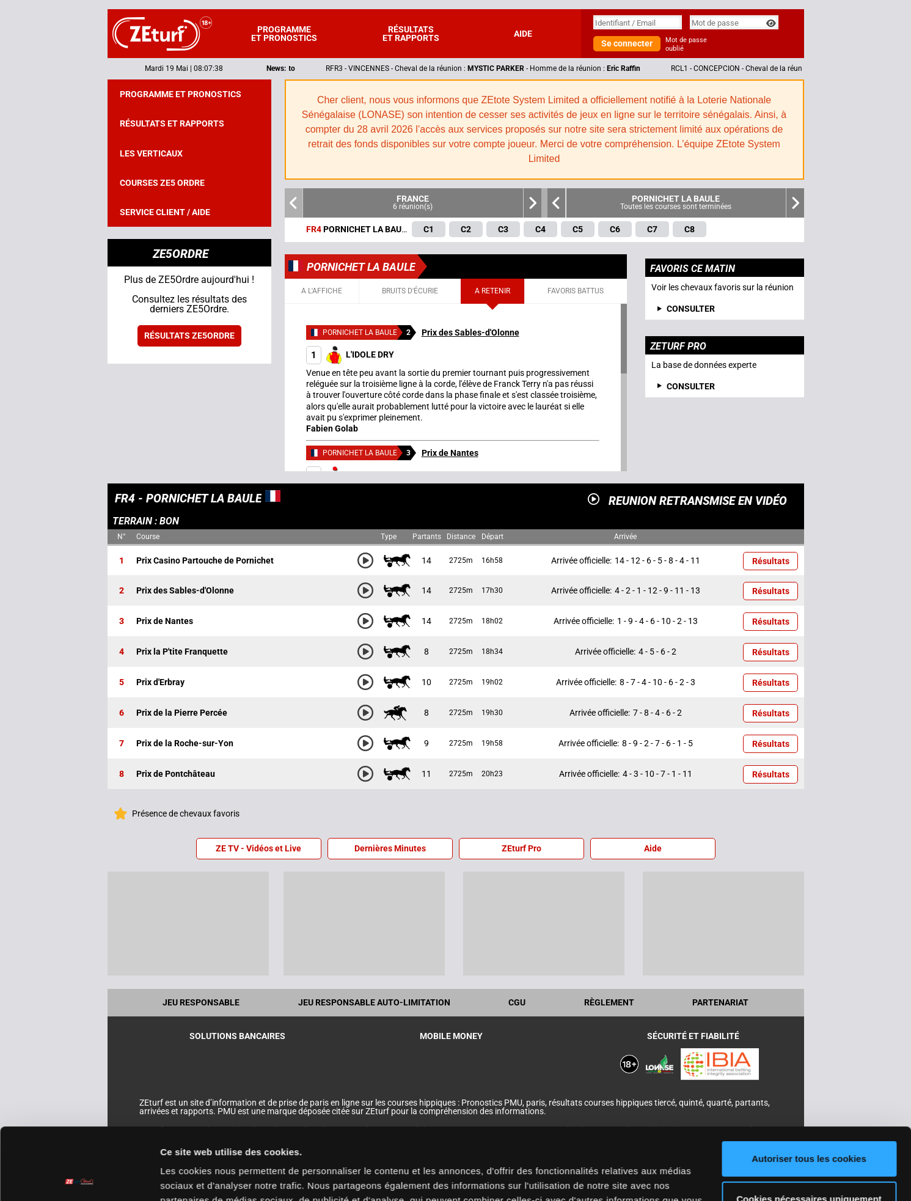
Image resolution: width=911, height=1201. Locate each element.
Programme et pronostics (284, 33)
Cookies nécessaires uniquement (809, 1127)
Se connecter (627, 43)
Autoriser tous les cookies (809, 1087)
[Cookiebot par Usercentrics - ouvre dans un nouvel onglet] (79, 1177)
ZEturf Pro (521, 848)
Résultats (770, 561)
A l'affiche (321, 291)
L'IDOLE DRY (350, 354)
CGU (516, 1002)
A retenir (492, 291)
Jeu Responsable (201, 1002)
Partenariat (720, 1002)
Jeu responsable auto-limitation (374, 1002)
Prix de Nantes (450, 453)
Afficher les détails (201, 1177)
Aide (523, 34)
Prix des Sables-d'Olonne (470, 332)
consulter (691, 309)
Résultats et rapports (410, 33)
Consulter (691, 386)
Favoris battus (575, 291)
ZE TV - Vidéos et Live (258, 848)
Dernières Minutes (390, 848)
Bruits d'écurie (410, 291)
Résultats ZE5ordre (189, 335)
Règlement (609, 1002)
